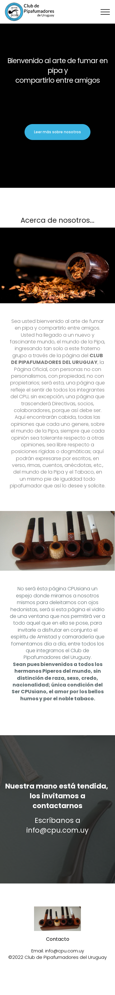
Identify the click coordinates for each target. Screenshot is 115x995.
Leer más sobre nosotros (57, 131)
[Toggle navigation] (105, 12)
